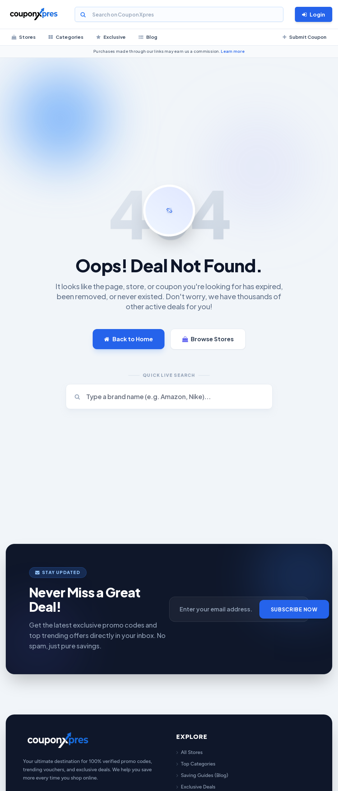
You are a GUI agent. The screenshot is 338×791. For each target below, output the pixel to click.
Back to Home (128, 339)
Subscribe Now (294, 609)
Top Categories (196, 764)
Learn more (233, 51)
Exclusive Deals (196, 787)
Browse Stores (208, 339)
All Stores (189, 752)
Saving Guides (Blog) (202, 775)
